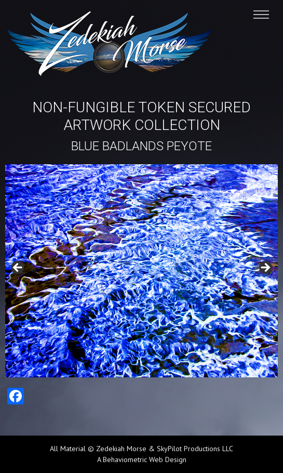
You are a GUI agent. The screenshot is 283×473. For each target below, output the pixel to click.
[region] (141, 270)
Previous (18, 268)
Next (265, 268)
